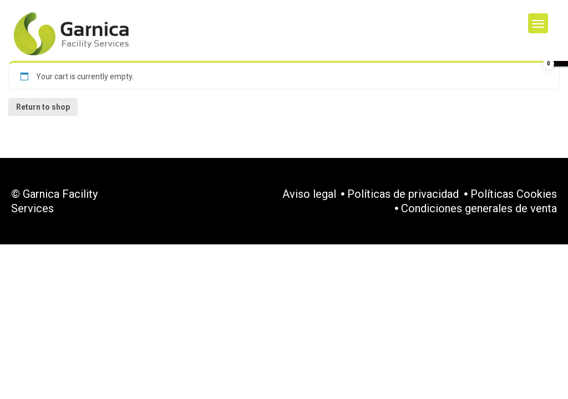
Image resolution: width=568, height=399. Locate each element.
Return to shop (43, 107)
